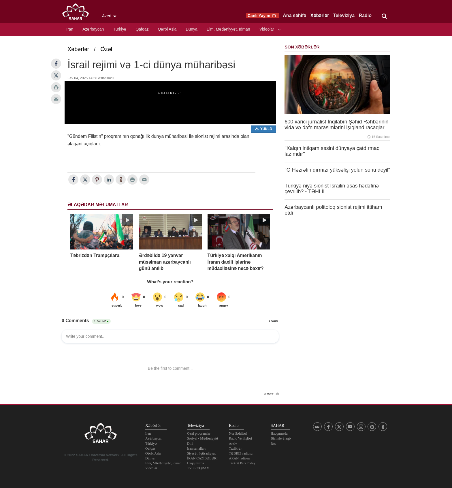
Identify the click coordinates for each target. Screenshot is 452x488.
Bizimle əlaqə (281, 438)
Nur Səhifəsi (238, 433)
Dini (190, 444)
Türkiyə (119, 29)
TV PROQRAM (198, 468)
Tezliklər (235, 448)
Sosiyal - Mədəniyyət (202, 438)
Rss (273, 444)
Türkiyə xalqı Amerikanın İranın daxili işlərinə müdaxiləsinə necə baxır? (236, 262)
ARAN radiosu (239, 458)
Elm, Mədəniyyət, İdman (228, 29)
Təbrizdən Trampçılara (94, 255)
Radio (365, 15)
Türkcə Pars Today (242, 463)
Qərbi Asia (167, 29)
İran (69, 29)
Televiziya (344, 15)
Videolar (266, 29)
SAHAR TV (100, 434)
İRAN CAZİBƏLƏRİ (202, 458)
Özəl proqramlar (198, 433)
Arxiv (233, 444)
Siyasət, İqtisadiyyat (201, 453)
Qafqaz (141, 29)
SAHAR (77, 13)
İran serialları (196, 448)
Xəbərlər (319, 15)
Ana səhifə (294, 15)
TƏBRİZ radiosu (241, 453)
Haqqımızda (195, 463)
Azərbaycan (93, 29)
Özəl (106, 49)
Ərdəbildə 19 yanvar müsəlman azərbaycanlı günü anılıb (165, 262)
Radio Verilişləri (240, 438)
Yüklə (263, 129)
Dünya (191, 29)
